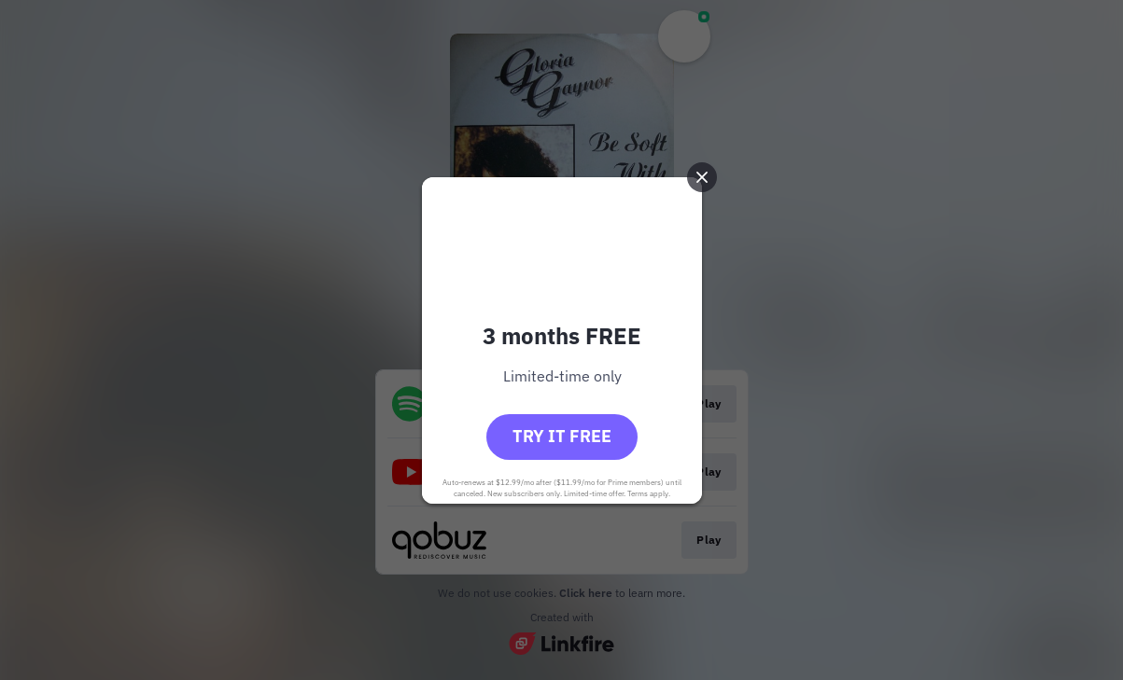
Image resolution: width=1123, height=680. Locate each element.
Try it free (561, 436)
